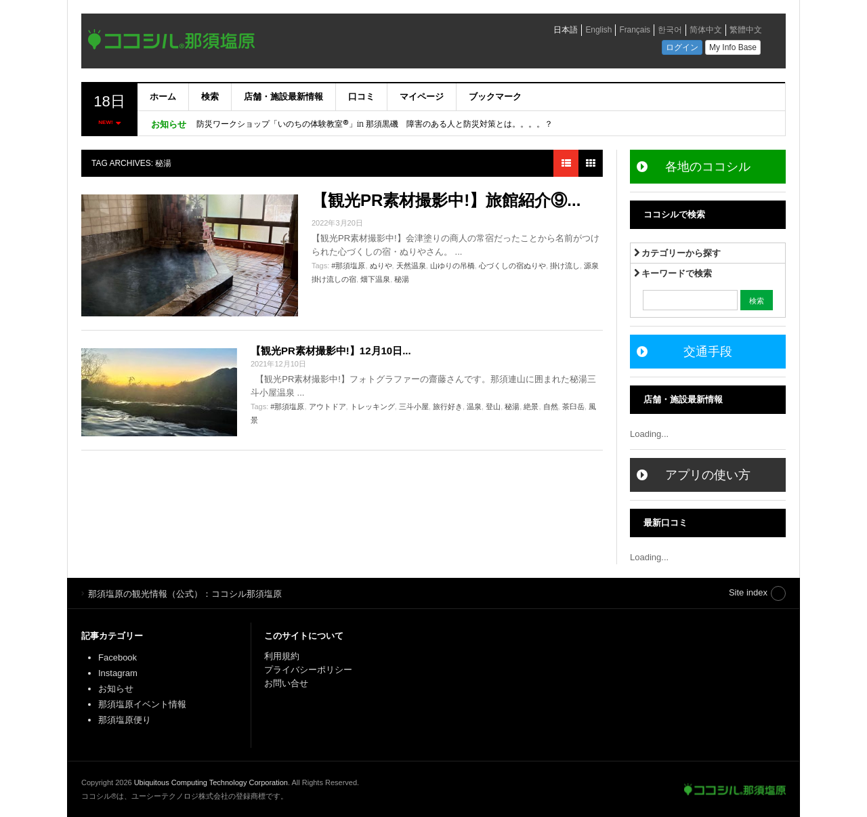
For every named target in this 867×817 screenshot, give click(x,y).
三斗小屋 (414, 406)
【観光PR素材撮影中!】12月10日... (331, 350)
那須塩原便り (124, 720)
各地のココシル (707, 166)
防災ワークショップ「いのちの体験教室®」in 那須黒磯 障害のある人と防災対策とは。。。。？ (374, 124)
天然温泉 (411, 265)
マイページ (422, 96)
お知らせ (115, 689)
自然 (550, 406)
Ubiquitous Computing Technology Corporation (211, 782)
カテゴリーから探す (677, 253)
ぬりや (381, 265)
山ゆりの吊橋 (452, 265)
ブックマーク (495, 96)
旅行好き (448, 406)
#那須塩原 (348, 265)
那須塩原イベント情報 (142, 704)
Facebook (117, 657)
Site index (748, 592)
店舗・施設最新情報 (283, 96)
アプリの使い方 (707, 475)
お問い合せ (286, 683)
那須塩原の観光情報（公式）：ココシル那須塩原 (735, 789)
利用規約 (281, 656)
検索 (210, 96)
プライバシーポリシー (309, 670)
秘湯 (401, 279)
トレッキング (372, 406)
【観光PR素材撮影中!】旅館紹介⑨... (446, 200)
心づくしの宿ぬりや (512, 265)
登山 (493, 406)
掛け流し (565, 265)
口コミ (361, 96)
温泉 (474, 406)
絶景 (531, 406)
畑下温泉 (375, 279)
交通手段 (707, 351)
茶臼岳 (573, 406)
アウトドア (327, 406)
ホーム (163, 96)
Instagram (118, 673)
